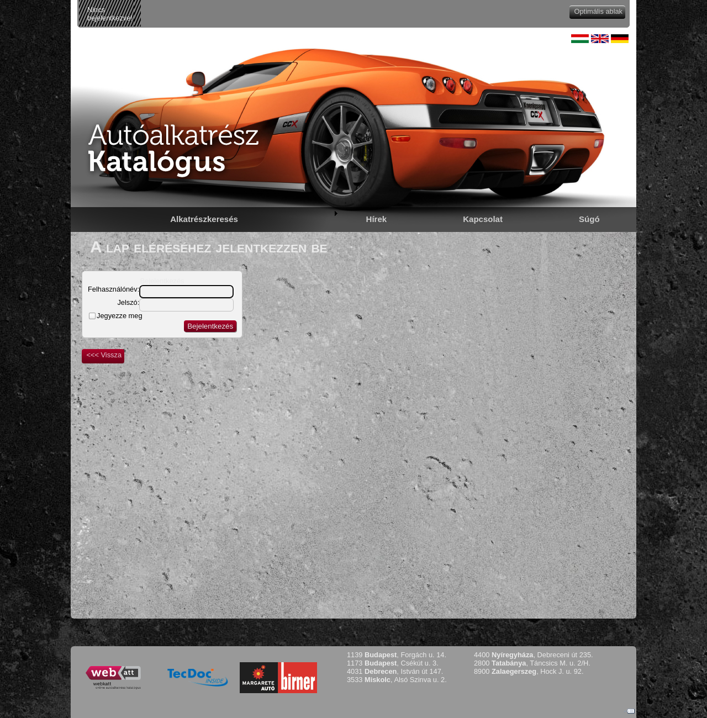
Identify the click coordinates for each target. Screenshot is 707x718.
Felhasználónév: (113, 289)
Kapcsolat (483, 219)
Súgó (589, 219)
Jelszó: (128, 302)
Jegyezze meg (120, 316)
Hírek (376, 219)
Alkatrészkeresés (204, 219)
